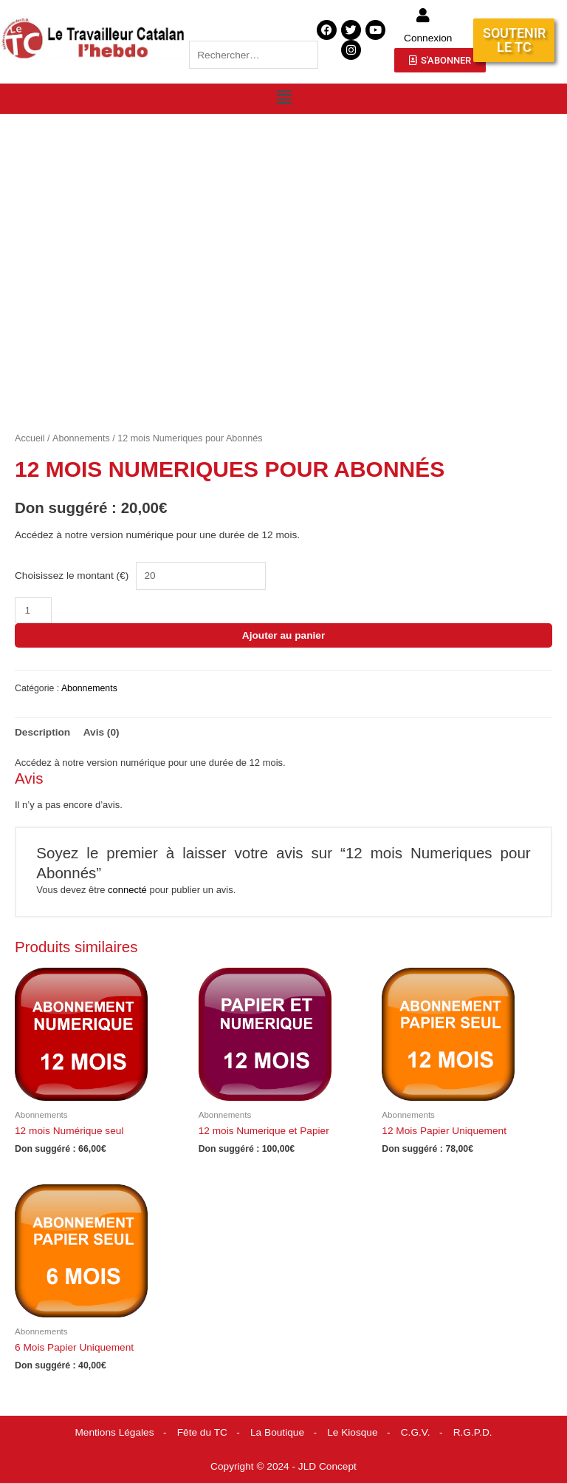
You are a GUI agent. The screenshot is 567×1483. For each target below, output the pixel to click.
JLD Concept (327, 1466)
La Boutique (277, 1432)
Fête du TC (202, 1432)
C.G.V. (415, 1432)
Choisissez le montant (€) (71, 575)
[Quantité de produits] (33, 610)
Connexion (428, 38)
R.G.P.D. (472, 1432)
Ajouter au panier (283, 635)
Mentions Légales (114, 1432)
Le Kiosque (352, 1432)
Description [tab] (42, 732)
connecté (127, 889)
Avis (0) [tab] (101, 732)
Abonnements (81, 438)
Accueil (30, 438)
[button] (283, 98)
